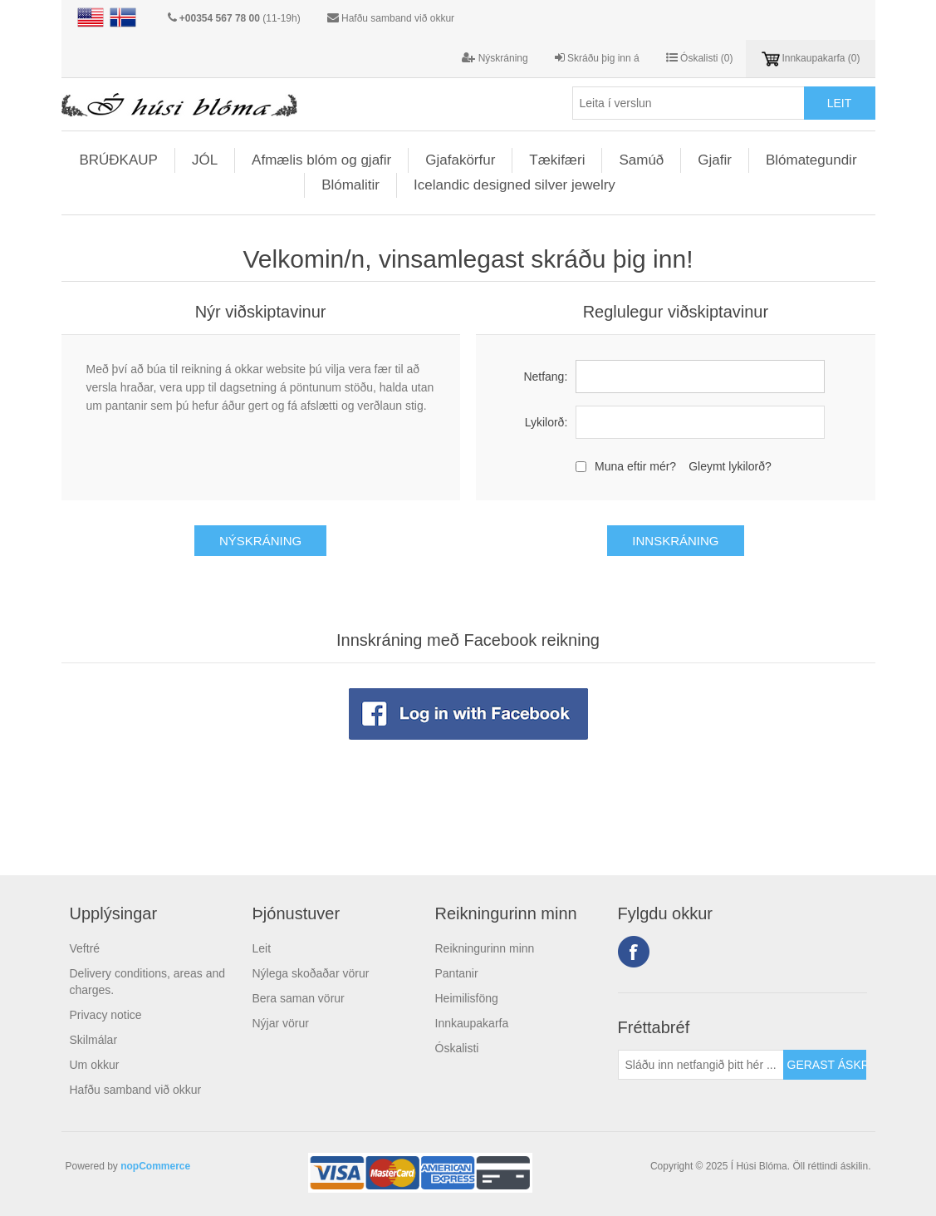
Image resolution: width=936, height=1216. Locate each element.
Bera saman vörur (298, 998)
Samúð (641, 160)
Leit (262, 948)
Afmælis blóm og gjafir (321, 160)
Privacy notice (106, 1015)
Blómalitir (350, 185)
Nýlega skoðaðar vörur (311, 973)
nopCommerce (155, 1166)
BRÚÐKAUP (118, 160)
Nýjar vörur (280, 1023)
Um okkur (95, 1064)
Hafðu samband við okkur (397, 18)
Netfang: (545, 376)
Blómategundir (811, 160)
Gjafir (715, 160)
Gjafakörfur (460, 160)
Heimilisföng (466, 998)
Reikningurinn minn (485, 948)
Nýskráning (494, 58)
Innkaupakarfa (472, 1023)
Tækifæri (557, 160)
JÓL (205, 160)
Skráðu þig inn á (597, 58)
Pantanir (456, 973)
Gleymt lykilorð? (730, 466)
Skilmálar (94, 1039)
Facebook (633, 951)
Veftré (85, 948)
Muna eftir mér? (635, 466)
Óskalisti (457, 1048)
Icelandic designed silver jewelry (514, 185)
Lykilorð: (546, 422)
